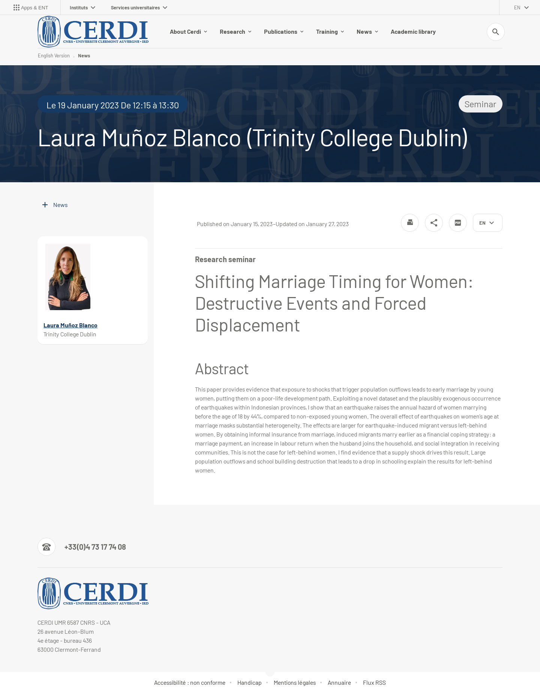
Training (330, 31)
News (367, 31)
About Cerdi (188, 31)
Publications (283, 31)
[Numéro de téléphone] (82, 547)
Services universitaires (139, 7)
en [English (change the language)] (517, 7)
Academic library (413, 31)
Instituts (82, 7)
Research (235, 31)
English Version (54, 55)
